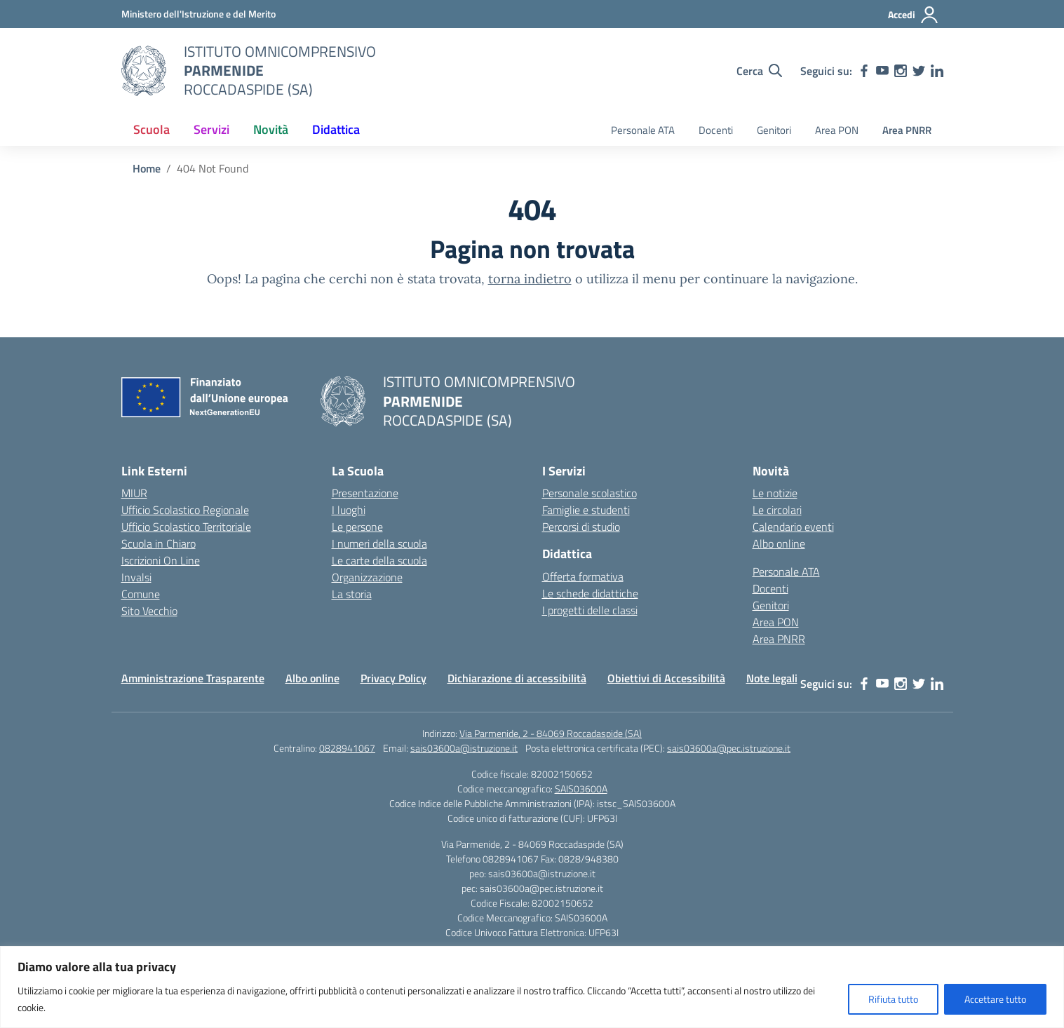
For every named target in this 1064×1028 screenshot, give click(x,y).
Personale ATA (643, 130)
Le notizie (775, 493)
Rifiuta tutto (893, 999)
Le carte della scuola (379, 560)
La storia (352, 594)
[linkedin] (937, 71)
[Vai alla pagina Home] (147, 168)
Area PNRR (906, 130)
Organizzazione (367, 577)
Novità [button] (270, 129)
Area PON (836, 130)
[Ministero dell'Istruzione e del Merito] (198, 13)
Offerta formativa (583, 576)
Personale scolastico (589, 493)
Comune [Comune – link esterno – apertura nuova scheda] (140, 594)
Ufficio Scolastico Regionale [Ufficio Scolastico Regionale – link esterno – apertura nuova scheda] (185, 509)
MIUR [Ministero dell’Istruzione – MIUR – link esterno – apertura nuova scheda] (134, 493)
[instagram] (900, 71)
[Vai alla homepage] (143, 71)
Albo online (779, 543)
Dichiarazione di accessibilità (516, 678)
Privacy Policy (393, 678)
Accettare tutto (995, 999)
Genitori (774, 130)
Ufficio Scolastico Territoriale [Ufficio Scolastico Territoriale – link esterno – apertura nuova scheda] (186, 526)
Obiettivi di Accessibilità (666, 678)
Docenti (716, 130)
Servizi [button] (211, 129)
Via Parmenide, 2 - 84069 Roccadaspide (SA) (550, 733)
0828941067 (347, 747)
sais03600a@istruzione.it (464, 747)
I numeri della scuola (379, 543)
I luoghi (348, 509)
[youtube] (882, 71)
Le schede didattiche (590, 593)
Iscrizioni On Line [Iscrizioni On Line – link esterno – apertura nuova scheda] (160, 560)
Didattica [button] (336, 129)
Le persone (357, 526)
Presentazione (365, 493)
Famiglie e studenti (586, 509)
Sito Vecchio (149, 610)
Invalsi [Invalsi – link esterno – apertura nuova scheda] (136, 577)
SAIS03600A (581, 788)
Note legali (771, 678)
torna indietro (530, 279)
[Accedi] (913, 14)
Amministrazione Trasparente (192, 678)
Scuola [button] (151, 129)
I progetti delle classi (590, 610)
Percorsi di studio (581, 526)
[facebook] (864, 71)
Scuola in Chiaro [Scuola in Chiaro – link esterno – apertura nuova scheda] (158, 543)
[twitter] (919, 71)
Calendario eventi (793, 526)
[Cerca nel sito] (759, 71)
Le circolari (777, 509)
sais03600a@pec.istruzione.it (728, 747)
